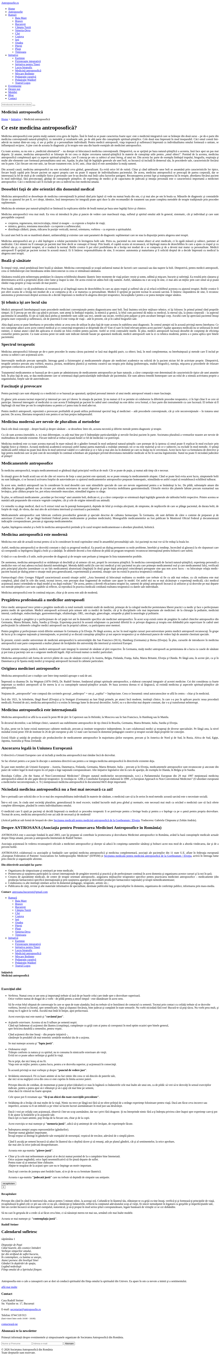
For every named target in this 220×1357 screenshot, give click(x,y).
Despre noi (14, 89)
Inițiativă (13, 937)
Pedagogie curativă (25, 76)
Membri (12, 92)
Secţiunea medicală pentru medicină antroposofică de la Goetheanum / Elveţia (97, 820)
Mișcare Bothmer (24, 73)
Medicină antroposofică (28, 70)
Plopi (18, 48)
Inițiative (13, 55)
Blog (11, 95)
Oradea (19, 42)
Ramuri (12, 14)
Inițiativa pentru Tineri (27, 64)
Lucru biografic (23, 67)
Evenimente (14, 85)
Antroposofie (15, 11)
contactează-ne (9, 1324)
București (20, 24)
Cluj (17, 33)
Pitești (18, 45)
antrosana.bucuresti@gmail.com (30, 891)
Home (11, 8)
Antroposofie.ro (10, 2)
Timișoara (20, 51)
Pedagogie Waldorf (25, 79)
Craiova (19, 36)
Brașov (19, 21)
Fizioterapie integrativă (28, 61)
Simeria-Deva (22, 30)
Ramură (12, 897)
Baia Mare (21, 17)
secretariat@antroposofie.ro (25, 1309)
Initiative (16, 119)
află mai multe (9, 1287)
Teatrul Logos (22, 82)
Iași (17, 39)
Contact (12, 98)
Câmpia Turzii (23, 27)
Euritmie (20, 58)
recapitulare (9, 1183)
